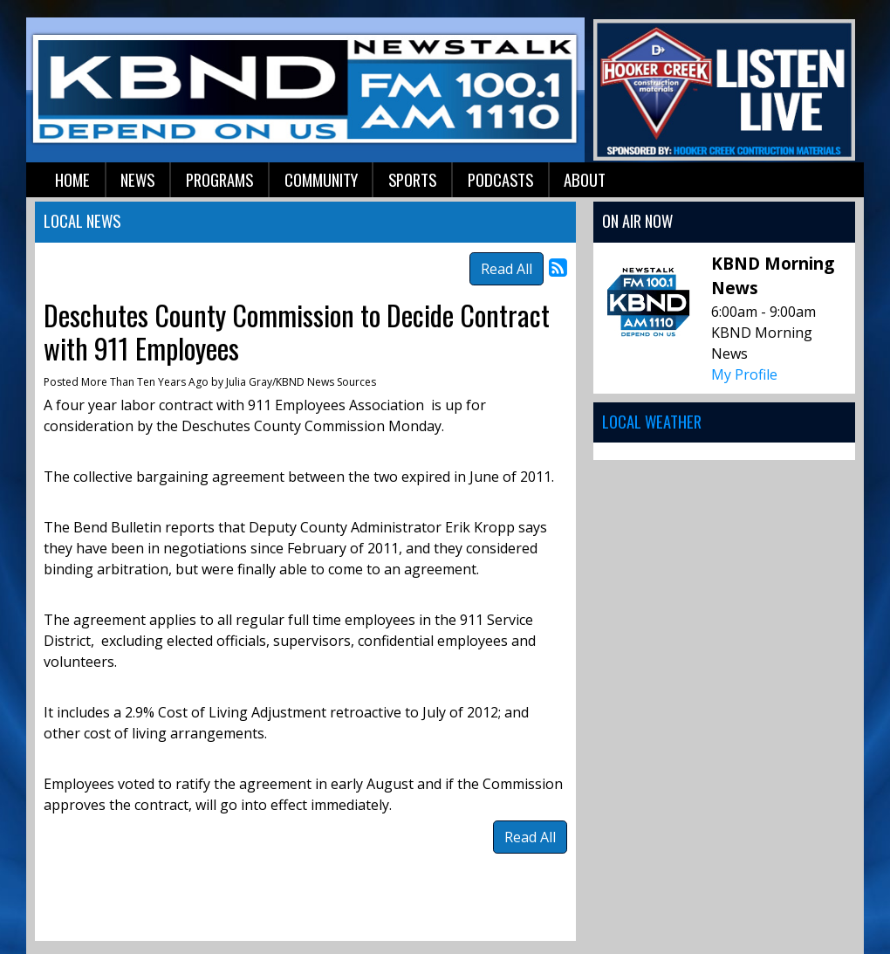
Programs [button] (219, 179)
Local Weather (652, 421)
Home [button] (72, 179)
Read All (506, 268)
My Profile (744, 374)
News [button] (137, 179)
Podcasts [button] (500, 179)
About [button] (585, 179)
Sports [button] (412, 179)
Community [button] (321, 179)
